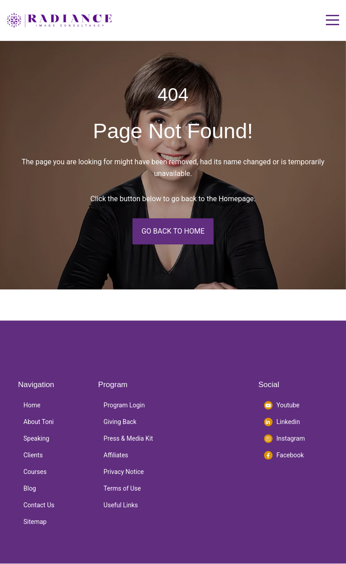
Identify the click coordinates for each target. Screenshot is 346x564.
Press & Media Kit (128, 438)
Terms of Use (122, 488)
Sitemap (34, 521)
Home (32, 405)
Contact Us (39, 505)
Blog (29, 488)
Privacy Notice (124, 471)
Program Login (124, 405)
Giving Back (120, 421)
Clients (33, 455)
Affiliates (116, 455)
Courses (34, 471)
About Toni (38, 421)
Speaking (36, 438)
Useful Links (121, 505)
